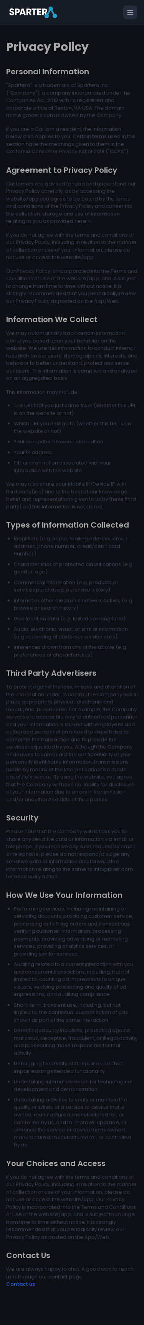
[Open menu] (130, 12)
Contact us (20, 1284)
